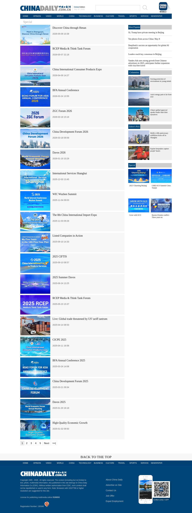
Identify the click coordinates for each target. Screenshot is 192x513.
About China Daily (114, 479)
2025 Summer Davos (63, 277)
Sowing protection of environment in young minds (160, 80)
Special (27, 21)
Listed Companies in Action (67, 235)
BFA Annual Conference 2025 (68, 360)
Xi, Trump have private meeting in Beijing (146, 32)
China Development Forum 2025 (70, 381)
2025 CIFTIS (59, 256)
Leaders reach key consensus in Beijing (144, 54)
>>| (54, 443)
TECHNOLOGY (85, 16)
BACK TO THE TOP (96, 457)
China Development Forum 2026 (70, 131)
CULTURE (110, 16)
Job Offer (110, 496)
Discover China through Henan (69, 27)
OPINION (37, 16)
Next (46, 443)
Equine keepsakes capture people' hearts (159, 150)
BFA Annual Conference (65, 90)
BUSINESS (98, 16)
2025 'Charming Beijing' (138, 186)
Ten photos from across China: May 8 (144, 39)
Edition (79, 7)
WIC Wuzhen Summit (64, 194)
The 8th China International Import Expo (74, 214)
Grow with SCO (135, 215)
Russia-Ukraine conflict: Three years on (161, 216)
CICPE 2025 (59, 339)
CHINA (71, 16)
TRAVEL (121, 16)
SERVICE (144, 16)
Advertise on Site (114, 485)
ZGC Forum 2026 (62, 110)
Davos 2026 (59, 152)
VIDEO (48, 16)
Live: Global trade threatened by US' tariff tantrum (79, 318)
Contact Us (111, 490)
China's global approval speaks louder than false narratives (159, 112)
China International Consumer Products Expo (77, 69)
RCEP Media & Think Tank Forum (71, 48)
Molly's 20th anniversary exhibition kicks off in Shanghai (159, 135)
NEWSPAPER (156, 16)
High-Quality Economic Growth (69, 422)
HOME (25, 16)
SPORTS (133, 16)
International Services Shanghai (69, 173)
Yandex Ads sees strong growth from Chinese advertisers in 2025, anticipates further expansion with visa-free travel (149, 63)
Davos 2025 (59, 402)
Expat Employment (114, 501)
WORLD (60, 16)
